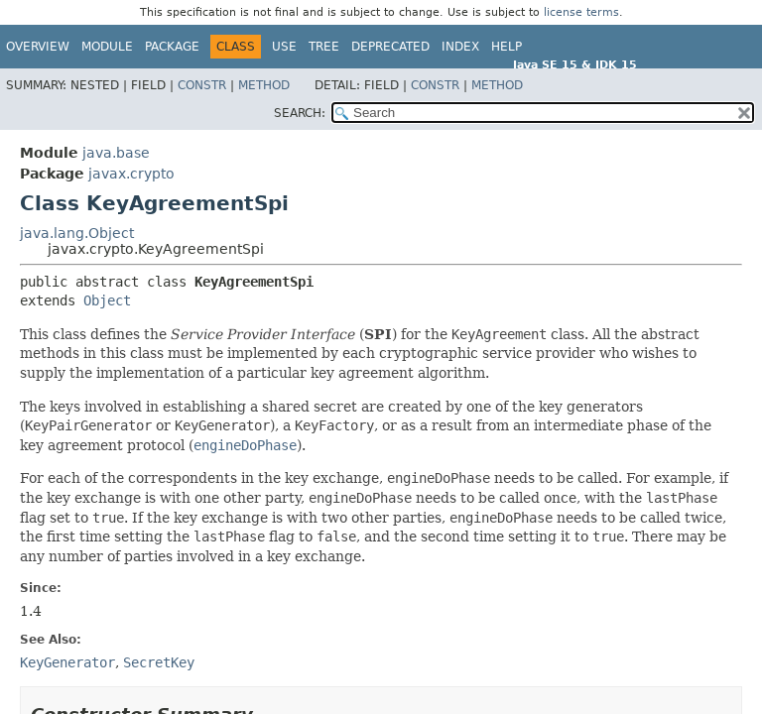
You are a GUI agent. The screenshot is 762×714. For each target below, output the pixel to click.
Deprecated (390, 47)
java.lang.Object (77, 233)
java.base (116, 153)
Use (284, 47)
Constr (202, 85)
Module (107, 47)
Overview (37, 47)
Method (264, 85)
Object (107, 300)
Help (506, 47)
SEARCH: (299, 113)
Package (172, 47)
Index (460, 47)
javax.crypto (131, 173)
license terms (581, 12)
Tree (324, 47)
